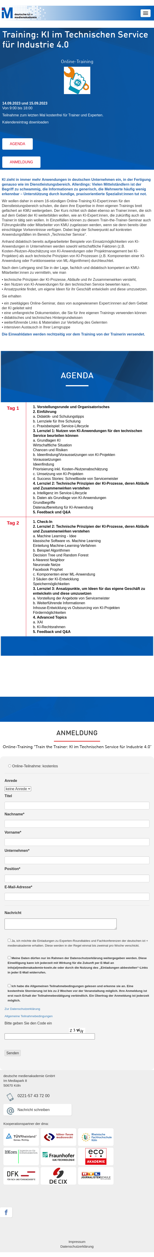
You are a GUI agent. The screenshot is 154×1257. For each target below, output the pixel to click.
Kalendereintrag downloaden (25, 122)
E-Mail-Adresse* (18, 887)
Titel (8, 796)
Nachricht (13, 913)
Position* (12, 869)
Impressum (76, 1242)
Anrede (11, 781)
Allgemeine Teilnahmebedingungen (29, 1016)
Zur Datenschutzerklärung (22, 1009)
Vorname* (13, 832)
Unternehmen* (17, 851)
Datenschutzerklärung (77, 1246)
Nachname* (14, 814)
